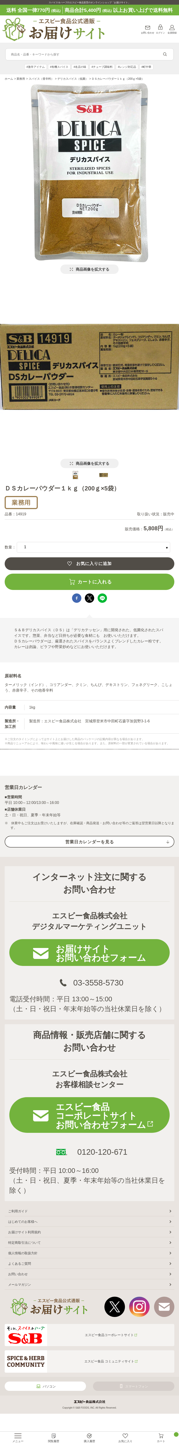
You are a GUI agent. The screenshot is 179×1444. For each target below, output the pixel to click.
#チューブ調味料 (102, 67)
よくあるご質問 (19, 1263)
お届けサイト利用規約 (24, 1232)
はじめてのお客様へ (23, 1221)
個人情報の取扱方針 (23, 1253)
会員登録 (172, 32)
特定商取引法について (24, 1242)
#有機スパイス (59, 67)
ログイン (160, 32)
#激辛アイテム (36, 67)
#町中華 (146, 67)
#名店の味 (80, 67)
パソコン (49, 1386)
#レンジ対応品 (127, 67)
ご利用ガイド (18, 1211)
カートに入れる (95, 581)
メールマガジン (19, 1284)
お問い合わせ (147, 32)
